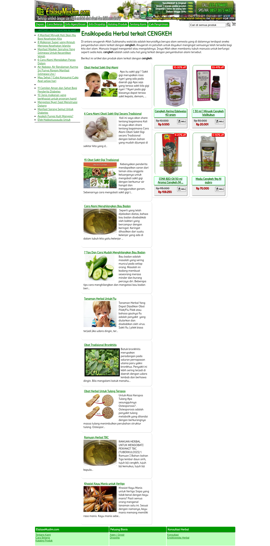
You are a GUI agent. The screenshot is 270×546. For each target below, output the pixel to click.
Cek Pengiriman (158, 24)
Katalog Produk (117, 24)
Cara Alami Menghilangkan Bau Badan (107, 206)
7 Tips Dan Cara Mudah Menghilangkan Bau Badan (114, 252)
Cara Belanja (54, 24)
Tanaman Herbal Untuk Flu (100, 298)
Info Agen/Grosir (75, 24)
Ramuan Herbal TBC (96, 437)
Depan (40, 24)
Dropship (115, 537)
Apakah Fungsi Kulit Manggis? (55, 116)
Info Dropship (97, 24)
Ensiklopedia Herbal (178, 537)
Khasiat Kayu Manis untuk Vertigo (104, 483)
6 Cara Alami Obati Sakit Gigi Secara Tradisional (113, 114)
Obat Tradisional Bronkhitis (100, 345)
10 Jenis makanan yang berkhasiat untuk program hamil (57, 96)
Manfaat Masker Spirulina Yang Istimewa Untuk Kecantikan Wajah (56, 52)
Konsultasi (173, 534)
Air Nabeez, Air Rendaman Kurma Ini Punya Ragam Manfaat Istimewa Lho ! (58, 70)
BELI (182, 121)
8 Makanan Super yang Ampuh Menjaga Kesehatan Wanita (56, 43)
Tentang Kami (138, 24)
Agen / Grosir (117, 534)
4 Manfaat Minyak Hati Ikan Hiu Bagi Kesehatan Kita (57, 36)
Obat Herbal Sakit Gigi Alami (101, 67)
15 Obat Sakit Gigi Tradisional (101, 160)
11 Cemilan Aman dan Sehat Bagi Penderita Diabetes (57, 89)
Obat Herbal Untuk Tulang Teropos (105, 391)
